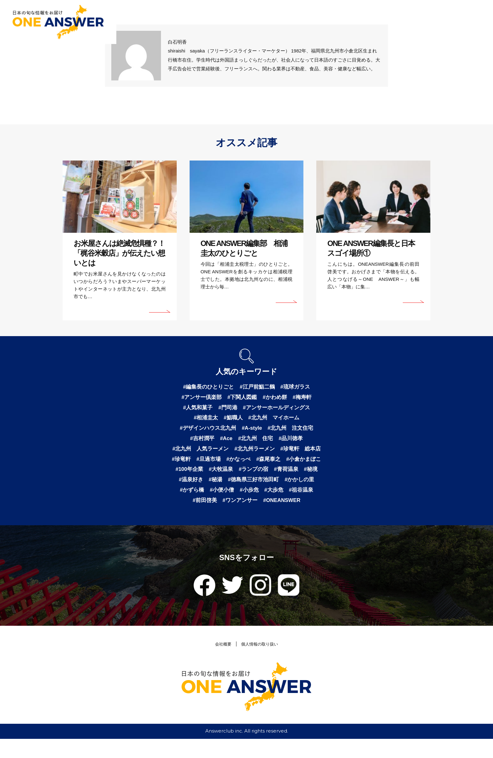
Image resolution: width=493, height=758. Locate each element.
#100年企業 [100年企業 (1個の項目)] (268, 475)
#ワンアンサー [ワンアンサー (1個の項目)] (223, 519)
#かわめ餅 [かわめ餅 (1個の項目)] (276, 398)
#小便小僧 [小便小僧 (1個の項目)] (189, 508)
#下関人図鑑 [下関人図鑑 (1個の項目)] (242, 398)
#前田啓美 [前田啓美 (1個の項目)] (304, 508)
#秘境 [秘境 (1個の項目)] (255, 486)
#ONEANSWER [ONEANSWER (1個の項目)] (268, 519)
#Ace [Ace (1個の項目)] (225, 442)
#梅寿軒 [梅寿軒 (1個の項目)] (305, 398)
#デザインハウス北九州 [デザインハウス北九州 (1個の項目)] (205, 431)
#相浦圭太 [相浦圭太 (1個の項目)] (204, 420)
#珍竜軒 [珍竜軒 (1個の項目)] (239, 464)
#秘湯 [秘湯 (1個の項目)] (306, 486)
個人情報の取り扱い (261, 663)
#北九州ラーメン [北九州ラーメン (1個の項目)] (279, 453)
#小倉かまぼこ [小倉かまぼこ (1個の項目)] (228, 475)
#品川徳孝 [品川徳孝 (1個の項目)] (293, 442)
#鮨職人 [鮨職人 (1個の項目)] (232, 420)
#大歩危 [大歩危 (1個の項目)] (244, 508)
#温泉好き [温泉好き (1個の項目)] (281, 486)
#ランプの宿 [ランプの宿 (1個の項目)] (195, 486)
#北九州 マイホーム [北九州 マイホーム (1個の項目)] (275, 420)
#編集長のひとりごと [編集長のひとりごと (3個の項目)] (207, 387)
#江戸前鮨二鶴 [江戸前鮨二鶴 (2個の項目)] (257, 387)
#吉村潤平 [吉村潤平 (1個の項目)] (200, 442)
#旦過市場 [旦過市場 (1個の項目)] (268, 464)
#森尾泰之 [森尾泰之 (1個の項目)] (192, 475)
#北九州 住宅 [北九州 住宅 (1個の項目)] (256, 442)
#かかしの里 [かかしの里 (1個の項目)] (260, 497)
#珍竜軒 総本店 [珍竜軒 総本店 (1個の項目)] (202, 464)
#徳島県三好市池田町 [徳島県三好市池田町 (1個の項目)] (212, 497)
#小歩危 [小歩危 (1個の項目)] (218, 508)
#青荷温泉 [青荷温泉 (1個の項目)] (229, 486)
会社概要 (220, 663)
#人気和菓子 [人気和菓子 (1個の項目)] (195, 409)
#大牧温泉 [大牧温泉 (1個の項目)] (301, 475)
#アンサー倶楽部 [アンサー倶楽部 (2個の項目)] (199, 398)
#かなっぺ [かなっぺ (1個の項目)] (299, 464)
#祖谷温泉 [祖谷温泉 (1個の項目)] (272, 508)
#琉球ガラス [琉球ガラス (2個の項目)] (297, 387)
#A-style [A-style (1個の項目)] (252, 431)
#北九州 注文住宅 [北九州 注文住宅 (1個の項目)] (293, 431)
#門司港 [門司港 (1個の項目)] (227, 409)
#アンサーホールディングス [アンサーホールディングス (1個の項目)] (277, 409)
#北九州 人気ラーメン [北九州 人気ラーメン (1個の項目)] (222, 453)
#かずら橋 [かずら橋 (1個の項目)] (295, 497)
